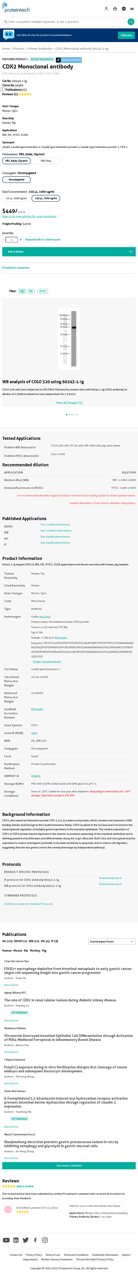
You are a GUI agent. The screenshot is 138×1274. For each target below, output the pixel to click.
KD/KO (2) (20, 941)
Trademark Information (105, 1254)
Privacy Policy (34, 1254)
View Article (11, 984)
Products (19, 48)
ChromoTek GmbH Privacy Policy (95, 1259)
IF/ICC (42, 291)
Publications (13, 89)
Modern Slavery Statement (56, 1259)
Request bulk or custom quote (42, 239)
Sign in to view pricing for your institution (29, 216)
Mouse (17, 950)
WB (31, 291)
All (22, 291)
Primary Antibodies (40, 48)
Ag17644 (44, 616)
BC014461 (61, 637)
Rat (26, 950)
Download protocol (110, 877)
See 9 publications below (55, 542)
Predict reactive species (47, 661)
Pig (44, 950)
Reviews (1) (10, 94)
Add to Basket (15, 251)
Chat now (126, 35)
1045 (34, 732)
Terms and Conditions (76, 1254)
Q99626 (36, 775)
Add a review (25, 1186)
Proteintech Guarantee (15, 267)
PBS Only (46, 160)
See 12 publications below (56, 530)
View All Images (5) (69, 403)
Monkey (35, 950)
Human (7, 950)
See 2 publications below (55, 524)
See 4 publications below (55, 536)
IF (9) (54, 941)
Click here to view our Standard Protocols (28, 903)
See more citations (69, 1165)
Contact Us (15, 1254)
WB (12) (34, 941)
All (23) (7, 941)
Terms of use (52, 1254)
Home (6, 48)
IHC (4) (45, 941)
